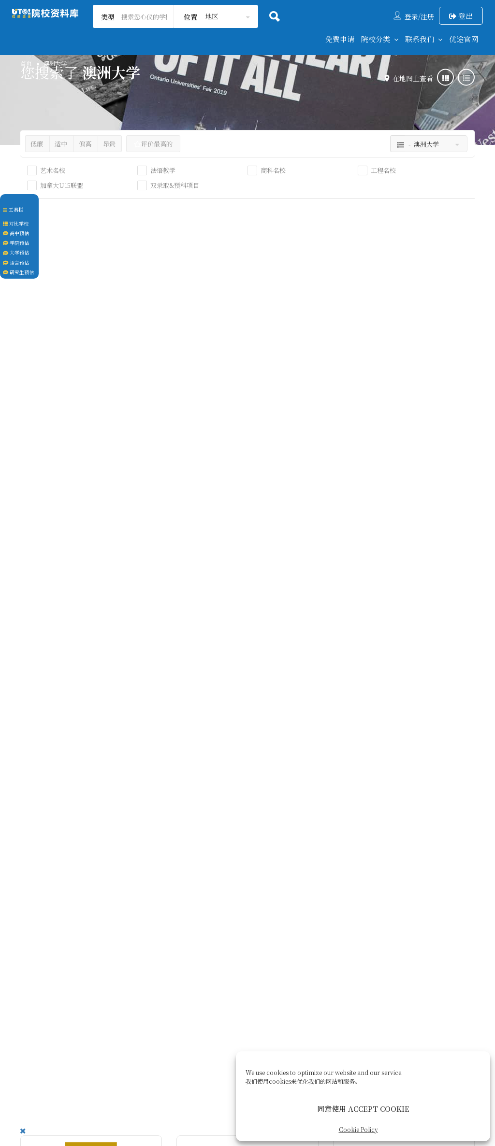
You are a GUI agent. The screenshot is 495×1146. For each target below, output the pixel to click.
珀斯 (69, 427)
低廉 (36, 143)
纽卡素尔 (230, 683)
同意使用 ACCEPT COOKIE (363, 1109)
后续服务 (287, 1015)
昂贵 (109, 143)
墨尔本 (200, 440)
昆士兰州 (388, 427)
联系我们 (419, 39)
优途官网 (463, 39)
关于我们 (200, 1015)
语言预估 (16, 262)
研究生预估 (18, 272)
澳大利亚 (47, 427)
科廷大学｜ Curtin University (67, 320)
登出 (461, 16)
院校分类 (375, 39)
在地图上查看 (410, 78)
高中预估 (16, 233)
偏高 (85, 143)
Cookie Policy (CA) (349, 1015)
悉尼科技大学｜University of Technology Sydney (90, 576)
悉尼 (41, 683)
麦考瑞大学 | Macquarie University (393, 576)
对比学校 (16, 223)
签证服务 (243, 1015)
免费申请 (339, 39)
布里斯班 (360, 427)
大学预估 (16, 252)
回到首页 (113, 1015)
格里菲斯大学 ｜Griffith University (391, 320)
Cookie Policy (358, 1129)
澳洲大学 (42, 380)
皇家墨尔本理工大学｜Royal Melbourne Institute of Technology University (243, 326)
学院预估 (16, 242)
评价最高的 (153, 143)
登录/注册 (419, 16)
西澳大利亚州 (96, 427)
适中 (61, 143)
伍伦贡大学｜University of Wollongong (85, 819)
